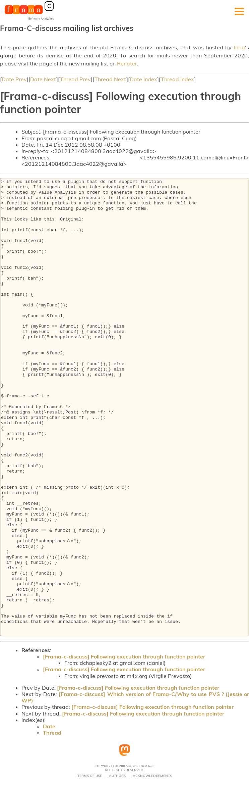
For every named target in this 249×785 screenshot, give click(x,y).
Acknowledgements (152, 776)
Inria (239, 47)
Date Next (43, 79)
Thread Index (177, 79)
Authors (117, 776)
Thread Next (110, 79)
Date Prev (14, 79)
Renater (127, 63)
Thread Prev (75, 79)
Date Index (143, 79)
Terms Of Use (89, 776)
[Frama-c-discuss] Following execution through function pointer (124, 656)
